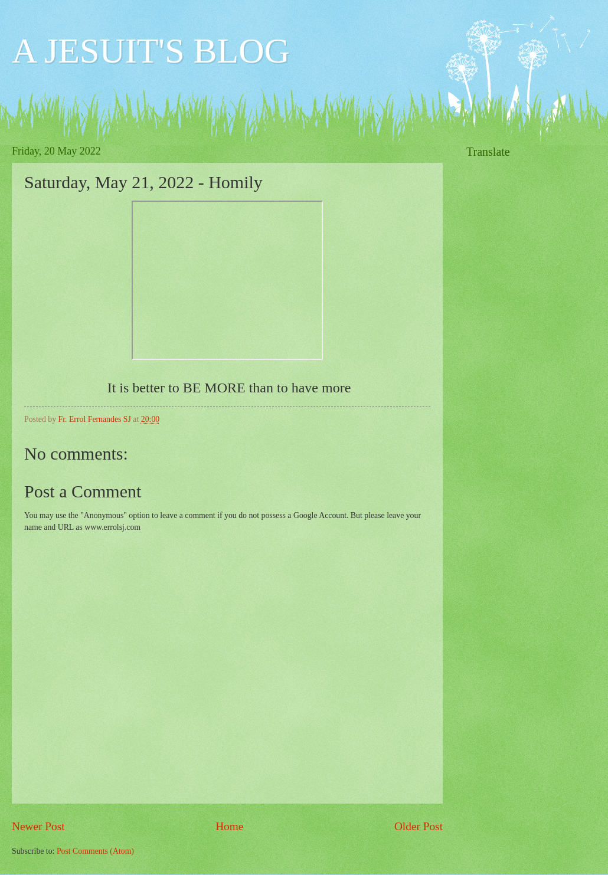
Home (229, 826)
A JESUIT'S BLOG (151, 50)
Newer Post (38, 826)
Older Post (418, 826)
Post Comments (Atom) (95, 851)
